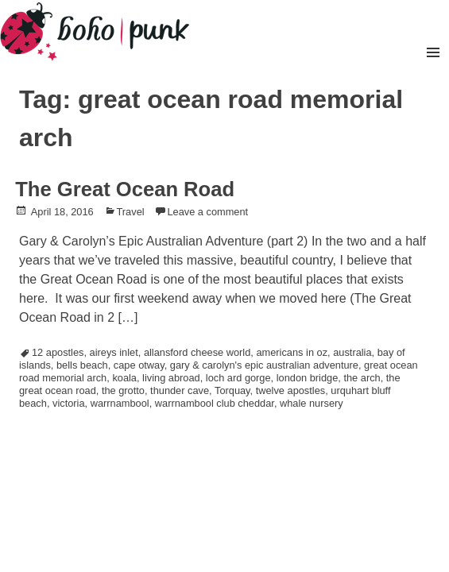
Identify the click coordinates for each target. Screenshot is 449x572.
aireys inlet (114, 352)
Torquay (232, 390)
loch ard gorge (238, 378)
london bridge (308, 378)
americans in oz (291, 352)
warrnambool (120, 403)
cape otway (139, 365)
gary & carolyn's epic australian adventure (264, 365)
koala (124, 378)
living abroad (171, 378)
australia (352, 352)
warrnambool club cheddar (214, 403)
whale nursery (311, 403)
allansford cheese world (197, 352)
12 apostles (57, 352)
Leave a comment (207, 212)
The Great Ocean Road (124, 189)
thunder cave (179, 390)
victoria (68, 403)
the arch (361, 378)
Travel (131, 212)
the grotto (123, 390)
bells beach (82, 365)
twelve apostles (291, 390)
